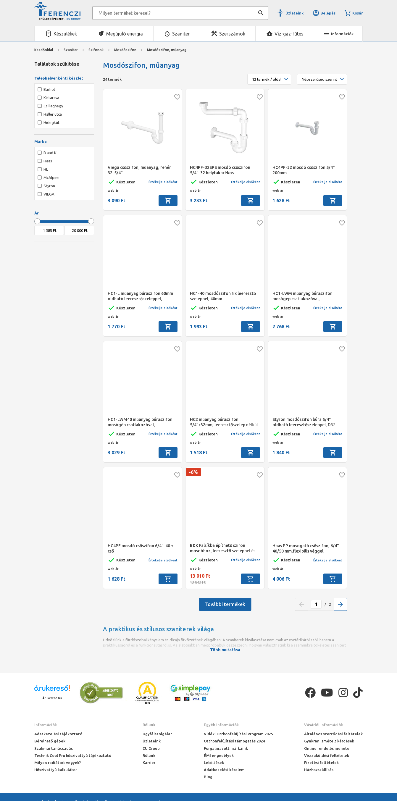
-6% (193, 472)
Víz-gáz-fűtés (289, 33)
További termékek (225, 604)
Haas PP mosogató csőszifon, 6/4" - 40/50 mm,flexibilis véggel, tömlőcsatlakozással (307, 548)
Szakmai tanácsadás (53, 748)
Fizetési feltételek (321, 762)
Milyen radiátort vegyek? (57, 762)
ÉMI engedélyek (219, 755)
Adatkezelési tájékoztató (58, 734)
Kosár (353, 13)
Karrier (149, 762)
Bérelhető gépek (49, 741)
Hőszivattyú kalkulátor (55, 770)
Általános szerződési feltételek (333, 734)
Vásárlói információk (323, 725)
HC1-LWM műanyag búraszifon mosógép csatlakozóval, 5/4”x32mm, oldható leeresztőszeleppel (302, 296)
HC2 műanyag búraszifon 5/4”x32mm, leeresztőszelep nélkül (224, 422)
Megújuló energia (124, 33)
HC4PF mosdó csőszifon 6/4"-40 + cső (140, 548)
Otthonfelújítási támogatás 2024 (234, 741)
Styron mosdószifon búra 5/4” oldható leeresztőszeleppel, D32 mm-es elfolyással (303, 422)
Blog (208, 777)
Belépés (323, 13)
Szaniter (181, 33)
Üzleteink (294, 13)
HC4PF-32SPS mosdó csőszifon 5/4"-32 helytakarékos (220, 170)
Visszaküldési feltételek (326, 755)
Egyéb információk (221, 725)
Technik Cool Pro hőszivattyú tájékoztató (72, 755)
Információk (45, 725)
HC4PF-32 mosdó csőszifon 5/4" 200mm (303, 170)
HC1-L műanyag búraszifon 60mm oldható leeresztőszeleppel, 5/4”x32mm (140, 296)
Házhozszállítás (318, 770)
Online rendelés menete (326, 748)
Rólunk (149, 725)
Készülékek (65, 33)
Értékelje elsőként (163, 182)
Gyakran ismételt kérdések (329, 741)
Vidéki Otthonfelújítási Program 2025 (238, 734)
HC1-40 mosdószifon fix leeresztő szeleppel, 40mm (223, 296)
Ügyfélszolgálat (157, 734)
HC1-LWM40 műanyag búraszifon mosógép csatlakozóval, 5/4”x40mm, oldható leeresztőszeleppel (140, 422)
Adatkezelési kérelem (224, 770)
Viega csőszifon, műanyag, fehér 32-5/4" (139, 170)
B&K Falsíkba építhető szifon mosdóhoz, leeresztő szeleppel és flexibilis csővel (222, 548)
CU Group (151, 748)
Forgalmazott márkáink (226, 748)
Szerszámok (232, 33)
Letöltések (214, 762)
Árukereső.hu (52, 698)
